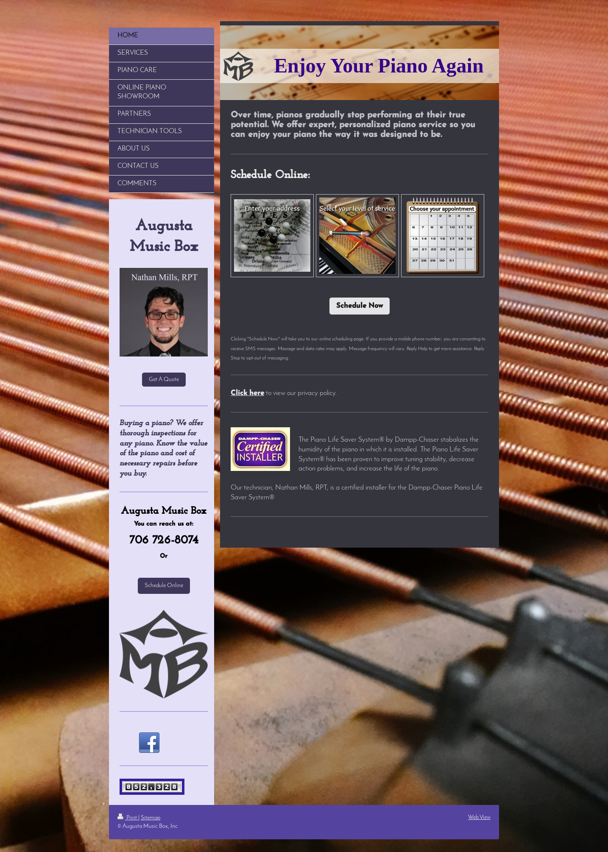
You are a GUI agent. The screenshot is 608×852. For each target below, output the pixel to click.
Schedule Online (164, 585)
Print (127, 818)
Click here (247, 393)
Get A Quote (164, 379)
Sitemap (150, 818)
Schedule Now (359, 306)
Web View (479, 817)
